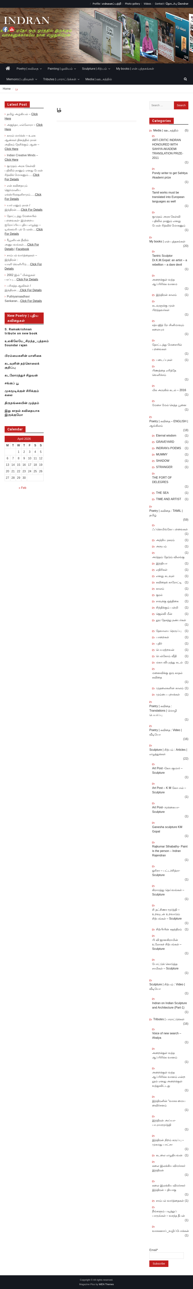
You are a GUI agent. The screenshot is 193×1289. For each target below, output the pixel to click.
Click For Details (31, 209)
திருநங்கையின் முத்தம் (22, 403)
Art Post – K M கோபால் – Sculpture (169, 790)
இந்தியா (161, 563)
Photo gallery (132, 4)
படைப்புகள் (164, 359)
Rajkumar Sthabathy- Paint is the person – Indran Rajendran (169, 851)
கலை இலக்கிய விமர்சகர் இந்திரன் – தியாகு (168, 1188)
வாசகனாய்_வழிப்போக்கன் (170, 1230)
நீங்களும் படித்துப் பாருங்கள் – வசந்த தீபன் (168, 1213)
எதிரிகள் (161, 569)
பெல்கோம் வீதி (166, 656)
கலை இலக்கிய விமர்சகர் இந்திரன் (168, 1168)
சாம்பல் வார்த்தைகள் (170, 1200)
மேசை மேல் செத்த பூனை (169, 405)
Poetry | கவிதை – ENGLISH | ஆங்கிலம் (168, 423)
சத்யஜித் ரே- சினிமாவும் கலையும (168, 327)
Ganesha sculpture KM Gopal (167, 829)
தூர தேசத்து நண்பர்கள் (171, 620)
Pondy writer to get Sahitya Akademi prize (169, 175)
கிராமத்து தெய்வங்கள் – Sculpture (168, 892)
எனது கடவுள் (165, 576)
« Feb (22, 487)
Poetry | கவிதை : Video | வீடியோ (165, 732)
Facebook (22, 249)
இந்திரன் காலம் (166, 294)
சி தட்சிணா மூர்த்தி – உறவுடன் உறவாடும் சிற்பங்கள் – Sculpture (167, 914)
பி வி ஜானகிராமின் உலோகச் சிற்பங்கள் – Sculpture (166, 944)
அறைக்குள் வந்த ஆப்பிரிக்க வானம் (164, 1055)
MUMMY (161, 454)
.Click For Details (30, 290)
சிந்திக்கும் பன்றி (167, 607)
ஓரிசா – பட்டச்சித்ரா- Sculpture (166, 873)
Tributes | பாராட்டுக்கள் (59, 79)
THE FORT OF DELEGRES (162, 480)
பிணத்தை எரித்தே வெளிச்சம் (164, 372)
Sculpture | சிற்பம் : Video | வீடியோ (167, 986)
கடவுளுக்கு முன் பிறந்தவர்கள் (163, 308)
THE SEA (162, 492)
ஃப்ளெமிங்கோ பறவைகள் (169, 529)
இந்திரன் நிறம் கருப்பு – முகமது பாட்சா (168, 1142)
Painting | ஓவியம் (60, 68)
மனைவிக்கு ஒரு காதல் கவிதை (167, 675)
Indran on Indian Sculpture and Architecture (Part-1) (169, 1005)
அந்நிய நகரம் (165, 540)
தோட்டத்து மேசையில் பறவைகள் (167, 347)
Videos (147, 4)
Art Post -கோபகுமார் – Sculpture (167, 770)
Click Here (11, 149)
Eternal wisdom (166, 435)
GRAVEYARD (165, 441)
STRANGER (164, 467)
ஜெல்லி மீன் (164, 613)
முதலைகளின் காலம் (169, 688)
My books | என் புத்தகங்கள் (135, 68)
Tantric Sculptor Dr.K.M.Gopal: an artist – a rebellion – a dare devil (169, 260)
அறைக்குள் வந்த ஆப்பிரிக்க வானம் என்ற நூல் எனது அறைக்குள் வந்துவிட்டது (168, 1079)
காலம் (160, 588)
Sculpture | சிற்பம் (94, 68)
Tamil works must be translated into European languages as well (168, 197)
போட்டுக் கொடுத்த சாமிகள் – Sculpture (165, 966)
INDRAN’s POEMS (168, 448)
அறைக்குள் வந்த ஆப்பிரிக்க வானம (164, 282)
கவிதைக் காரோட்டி (169, 582)
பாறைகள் (162, 637)
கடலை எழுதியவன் (169, 1155)
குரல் (159, 594)
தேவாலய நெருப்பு (168, 630)
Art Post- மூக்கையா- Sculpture (165, 809)
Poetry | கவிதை (27, 68)
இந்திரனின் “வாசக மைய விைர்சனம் (168, 1103)
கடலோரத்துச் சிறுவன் (21, 375)
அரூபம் (161, 546)
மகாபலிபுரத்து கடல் (169, 662)
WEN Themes (106, 1284)
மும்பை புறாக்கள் (167, 694)
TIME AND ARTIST (168, 499)
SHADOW (162, 460)
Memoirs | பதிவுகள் (20, 79)
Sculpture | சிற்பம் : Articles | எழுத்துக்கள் (168, 752)
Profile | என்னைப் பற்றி (107, 4)
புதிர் (159, 643)
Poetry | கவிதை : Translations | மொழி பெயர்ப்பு (163, 711)
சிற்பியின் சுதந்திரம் (169, 929)
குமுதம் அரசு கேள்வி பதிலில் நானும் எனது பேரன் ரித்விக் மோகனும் (168, 221)
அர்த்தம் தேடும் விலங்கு (168, 557)
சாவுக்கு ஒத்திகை (167, 601)
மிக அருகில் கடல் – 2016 (169, 390)
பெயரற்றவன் (165, 649)
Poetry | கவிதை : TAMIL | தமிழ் (166, 513)
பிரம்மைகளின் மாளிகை (23, 356)
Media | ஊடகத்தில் (98, 79)
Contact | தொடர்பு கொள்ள (171, 4)
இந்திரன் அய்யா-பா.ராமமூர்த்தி (164, 1122)
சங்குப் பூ (12, 383)
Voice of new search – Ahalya (166, 1035)
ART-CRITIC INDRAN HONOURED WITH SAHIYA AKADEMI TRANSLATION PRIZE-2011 (167, 148)
